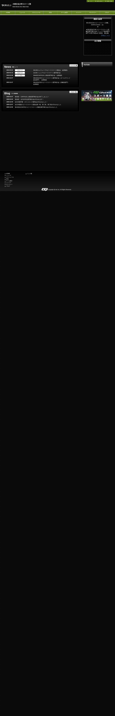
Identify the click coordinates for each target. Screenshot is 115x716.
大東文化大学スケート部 (22, 4)
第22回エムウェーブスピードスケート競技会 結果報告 (50, 70)
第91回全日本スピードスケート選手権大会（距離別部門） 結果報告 (51, 83)
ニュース (22, 12)
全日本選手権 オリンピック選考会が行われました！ (31, 102)
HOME (8, 12)
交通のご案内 (109, 1)
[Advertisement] (97, 135)
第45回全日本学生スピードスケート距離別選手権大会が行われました (36, 107)
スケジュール (36, 12)
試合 (50, 12)
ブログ (107, 12)
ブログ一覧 (74, 92)
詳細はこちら (105, 35)
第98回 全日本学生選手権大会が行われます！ (29, 99)
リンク (90, 1)
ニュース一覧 (73, 65)
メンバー (78, 12)
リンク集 (29, 173)
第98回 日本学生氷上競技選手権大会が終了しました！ (32, 97)
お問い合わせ (99, 1)
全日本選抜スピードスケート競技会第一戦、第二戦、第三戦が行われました (38, 104)
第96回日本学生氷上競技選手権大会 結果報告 (47, 75)
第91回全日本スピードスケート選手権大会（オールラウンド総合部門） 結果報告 (51, 79)
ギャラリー (92, 12)
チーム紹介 (64, 12)
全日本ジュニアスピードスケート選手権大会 (47, 73)
